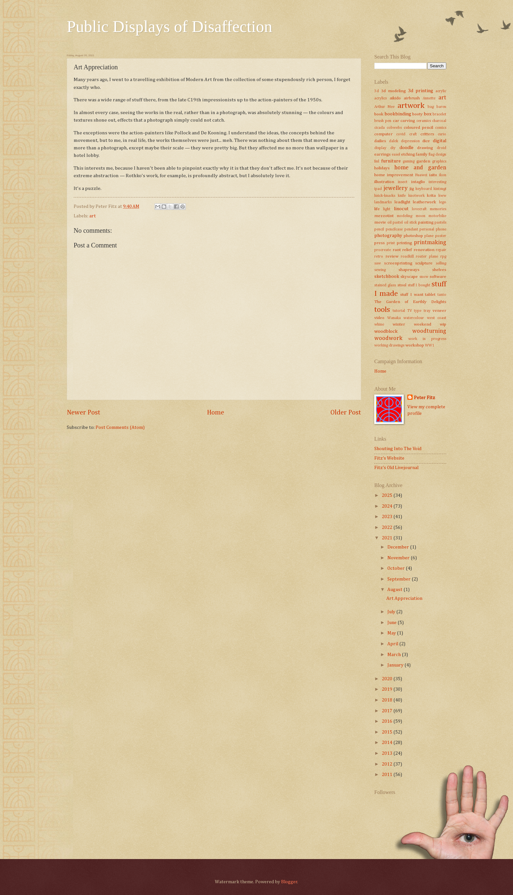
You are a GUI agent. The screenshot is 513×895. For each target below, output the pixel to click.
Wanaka (394, 318)
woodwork (388, 338)
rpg (443, 257)
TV (409, 311)
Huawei (421, 175)
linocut (401, 209)
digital (439, 141)
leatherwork (424, 202)
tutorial (399, 311)
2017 (387, 711)
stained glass (385, 285)
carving (407, 121)
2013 (387, 753)
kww (442, 196)
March (394, 654)
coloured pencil (418, 128)
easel (396, 155)
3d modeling (393, 91)
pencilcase (394, 229)
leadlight (402, 202)
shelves (439, 270)
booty (417, 114)
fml (376, 161)
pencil (379, 229)
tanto (441, 295)
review (391, 256)
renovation (424, 250)
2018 (387, 700)
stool (402, 285)
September (399, 579)
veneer (439, 311)
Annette (429, 98)
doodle (406, 147)
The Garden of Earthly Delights (410, 302)
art (92, 216)
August (395, 589)
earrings (382, 154)
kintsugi (439, 189)
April (393, 644)
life (377, 209)
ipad (378, 189)
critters (427, 134)
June (392, 622)
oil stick (410, 223)
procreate (382, 250)
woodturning (429, 331)
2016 (387, 721)
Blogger (289, 882)
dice (426, 141)
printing (404, 243)
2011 (387, 774)
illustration (384, 182)
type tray (422, 311)
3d (376, 91)
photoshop (413, 236)
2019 (387, 689)
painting (425, 222)
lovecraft (419, 209)
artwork (411, 106)
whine (379, 325)
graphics (439, 161)
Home (215, 412)
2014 (387, 742)
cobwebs (394, 128)
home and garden (420, 168)
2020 (387, 679)
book (378, 114)
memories (438, 209)
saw (377, 263)
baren (441, 107)
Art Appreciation (404, 598)
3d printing (420, 91)
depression (410, 141)
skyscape (409, 277)
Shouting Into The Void (397, 449)
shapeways (408, 270)
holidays (382, 168)
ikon (442, 175)
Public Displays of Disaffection (169, 26)
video (379, 318)
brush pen (382, 121)
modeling (404, 216)
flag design (437, 155)
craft (413, 134)
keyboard (424, 189)
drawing (425, 148)
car (396, 121)
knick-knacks (384, 196)
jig (412, 189)
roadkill (407, 257)
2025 (387, 495)
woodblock (386, 331)
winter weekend (412, 324)
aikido (395, 98)
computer (383, 134)
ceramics (423, 121)
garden (423, 161)
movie (380, 222)
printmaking (430, 242)
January (395, 665)
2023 (387, 517)
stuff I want (411, 295)
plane (428, 236)
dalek (393, 141)
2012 (387, 764)
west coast (437, 318)
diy (393, 148)
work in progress (427, 339)
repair (441, 250)
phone (441, 229)
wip (443, 324)
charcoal (439, 121)
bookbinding (397, 114)
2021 (387, 538)
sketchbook (386, 276)
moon (420, 216)
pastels (440, 223)
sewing (380, 270)
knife (402, 196)
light (386, 209)
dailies (380, 141)
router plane (427, 257)
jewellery (395, 188)
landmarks (383, 202)
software (438, 277)
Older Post (345, 412)
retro (378, 257)
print (391, 243)
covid (400, 134)
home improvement (393, 175)
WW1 (429, 345)
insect (402, 182)
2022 (387, 527)
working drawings (389, 345)
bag (431, 107)
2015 (387, 732)
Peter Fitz (424, 398)
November (399, 558)
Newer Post (83, 412)
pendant (411, 229)
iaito (433, 175)
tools (382, 309)
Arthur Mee (384, 107)
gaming (409, 161)
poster (440, 236)
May (392, 633)
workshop (414, 345)
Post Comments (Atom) (120, 427)
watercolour (413, 318)
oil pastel (395, 223)
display (380, 148)
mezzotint (384, 216)
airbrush (412, 98)
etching (408, 154)
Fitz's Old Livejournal (396, 467)
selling (441, 263)
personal (426, 229)
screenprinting (398, 263)
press (379, 243)
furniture (391, 161)
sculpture (424, 263)
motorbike (437, 216)
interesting (437, 182)
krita (431, 196)
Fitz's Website (389, 458)
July (391, 612)
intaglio (418, 182)
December (398, 547)
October (396, 568)
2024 (387, 506)
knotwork (416, 196)
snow (423, 277)
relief (407, 250)
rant (397, 250)
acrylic (440, 91)
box (428, 114)
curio (442, 134)
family (422, 154)
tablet (430, 295)
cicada (379, 128)
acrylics (380, 98)
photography (388, 235)
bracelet (439, 114)
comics (440, 128)
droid (441, 148)
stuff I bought (419, 285)
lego (442, 202)
